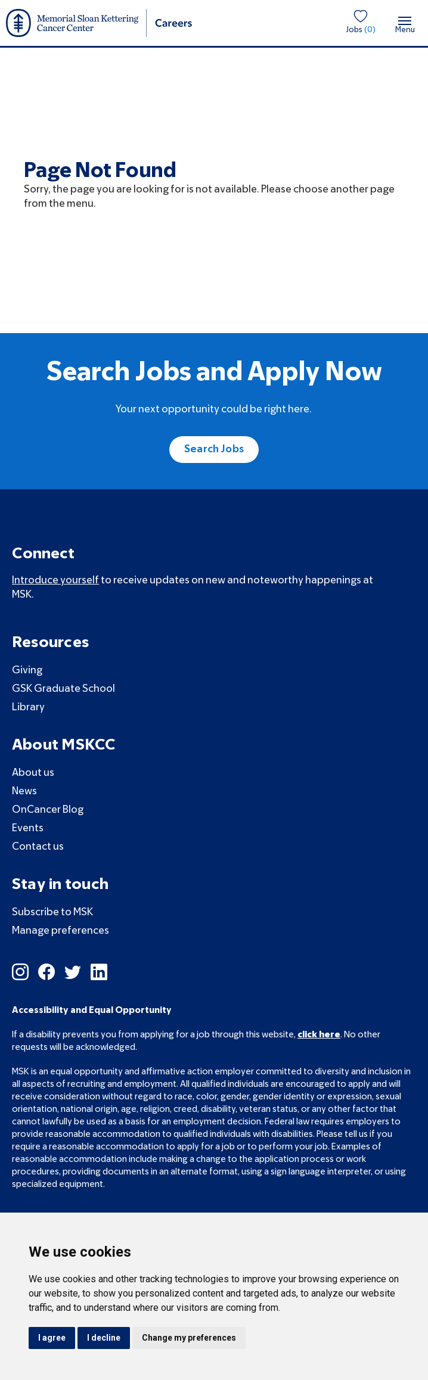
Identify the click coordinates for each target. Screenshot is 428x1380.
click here (318, 1035)
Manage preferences (60, 931)
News (24, 792)
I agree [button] (52, 1337)
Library (28, 708)
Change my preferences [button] (189, 1337)
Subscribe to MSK (52, 912)
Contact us (38, 847)
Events (28, 828)
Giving (27, 671)
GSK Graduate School (63, 689)
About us (33, 773)
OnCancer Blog (47, 810)
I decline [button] (103, 1337)
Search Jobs (214, 450)
